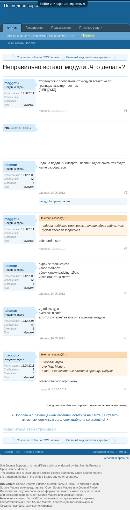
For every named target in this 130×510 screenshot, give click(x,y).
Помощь (122, 451)
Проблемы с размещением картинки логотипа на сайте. (58, 415)
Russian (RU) (11, 451)
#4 (125, 293)
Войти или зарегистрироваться (62, 4)
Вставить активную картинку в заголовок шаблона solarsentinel (70, 417)
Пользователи (61, 28)
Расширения (34, 28)
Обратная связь (103, 451)
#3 (125, 249)
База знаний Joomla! (21, 43)
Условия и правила (116, 458)
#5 (125, 338)
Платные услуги (90, 28)
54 (32, 179)
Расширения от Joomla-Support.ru (49, 35)
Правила (88, 35)
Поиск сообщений (16, 35)
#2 (125, 192)
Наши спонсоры (17, 128)
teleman (10, 165)
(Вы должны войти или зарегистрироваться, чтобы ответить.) (86, 405)
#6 (125, 389)
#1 (125, 111)
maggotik (11, 83)
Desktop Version (34, 451)
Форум (12, 28)
